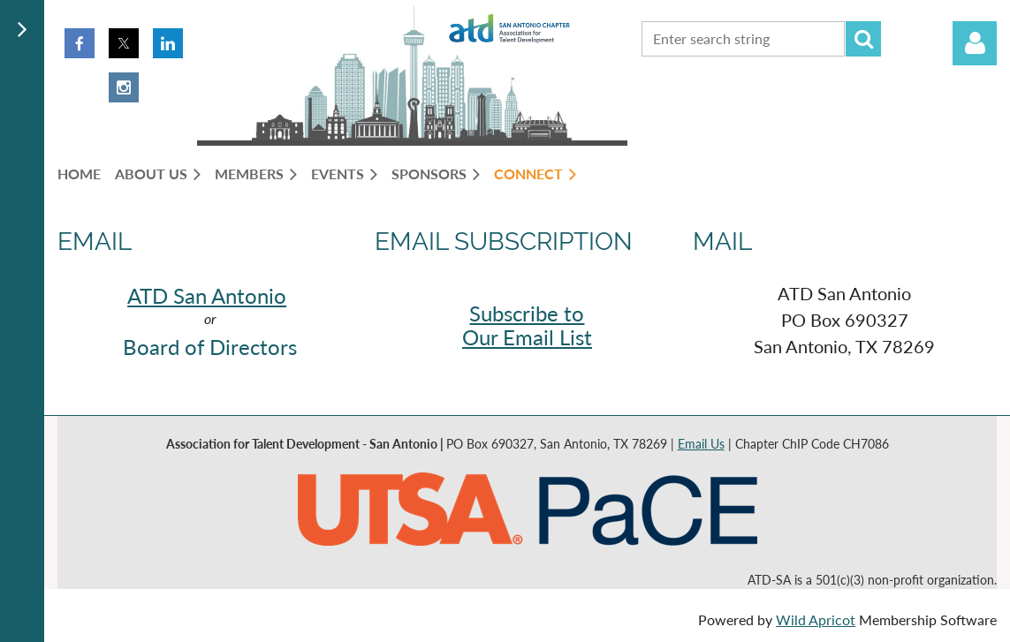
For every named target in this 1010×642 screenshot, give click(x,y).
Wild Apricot (815, 619)
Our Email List (527, 337)
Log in (975, 43)
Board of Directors (210, 346)
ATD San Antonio (206, 295)
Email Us (701, 443)
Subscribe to (526, 313)
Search (863, 39)
